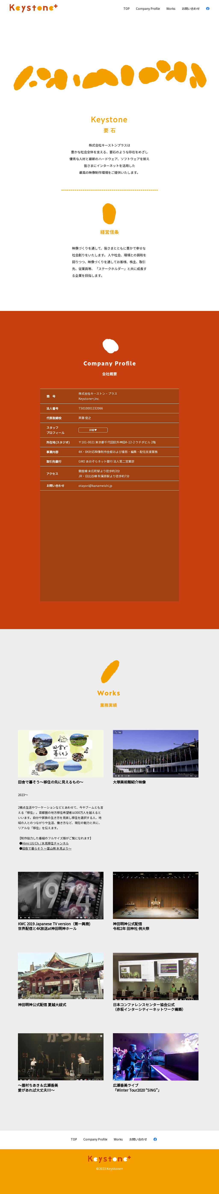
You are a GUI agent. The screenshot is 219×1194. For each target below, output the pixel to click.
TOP (126, 8)
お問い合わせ (191, 8)
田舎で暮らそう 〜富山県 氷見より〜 (46, 848)
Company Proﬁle (148, 8)
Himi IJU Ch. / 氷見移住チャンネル (45, 843)
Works (170, 8)
